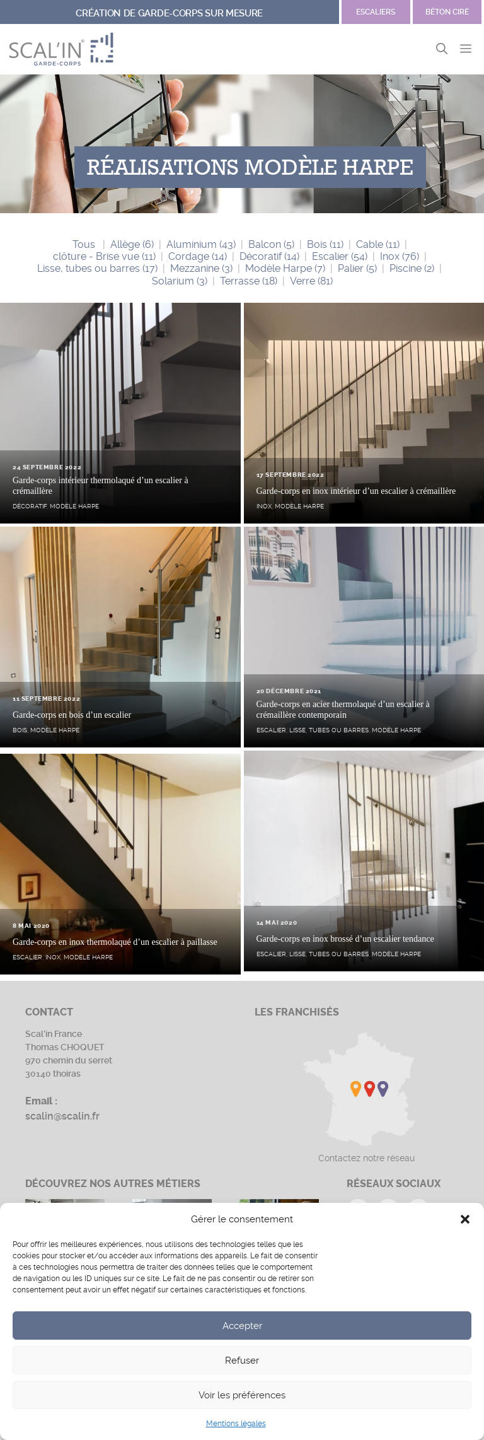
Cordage (197, 256)
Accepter (242, 1326)
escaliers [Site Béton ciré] (375, 12)
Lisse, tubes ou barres (97, 268)
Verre (311, 281)
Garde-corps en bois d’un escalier (72, 715)
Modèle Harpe (285, 268)
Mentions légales (236, 1423)
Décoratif (269, 256)
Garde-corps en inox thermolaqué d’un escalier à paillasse (115, 942)
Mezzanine (201, 268)
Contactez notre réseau (366, 1158)
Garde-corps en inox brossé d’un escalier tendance (345, 939)
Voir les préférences (242, 1395)
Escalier (339, 256)
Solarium (179, 281)
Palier (357, 268)
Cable (378, 244)
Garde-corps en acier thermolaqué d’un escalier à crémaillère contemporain (343, 710)
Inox (399, 256)
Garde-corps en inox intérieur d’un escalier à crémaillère (356, 491)
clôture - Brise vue (104, 256)
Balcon (271, 244)
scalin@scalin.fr (62, 1116)
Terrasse (248, 281)
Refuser (242, 1360)
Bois (325, 244)
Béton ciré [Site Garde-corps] (447, 12)
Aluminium (201, 244)
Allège (132, 244)
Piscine (411, 268)
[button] (465, 1219)
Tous (83, 244)
